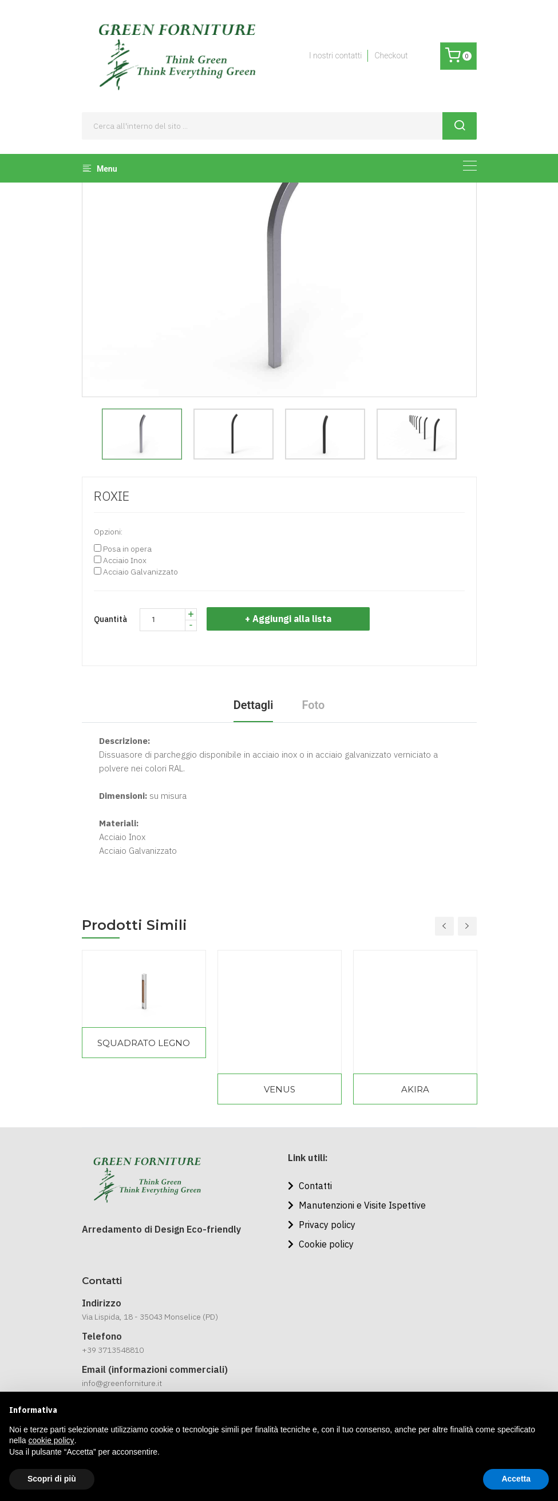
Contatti (310, 1185)
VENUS (279, 1089)
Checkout (390, 55)
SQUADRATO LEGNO (143, 1042)
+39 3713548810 (113, 1350)
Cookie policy (321, 1244)
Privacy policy (321, 1224)
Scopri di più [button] (51, 1478)
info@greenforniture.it (122, 1383)
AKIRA (415, 1089)
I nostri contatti (335, 55)
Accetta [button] (516, 1478)
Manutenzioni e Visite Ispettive (357, 1205)
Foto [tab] (313, 705)
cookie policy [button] (51, 1440)
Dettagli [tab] (254, 705)
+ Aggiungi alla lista (290, 618)
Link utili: (308, 1157)
